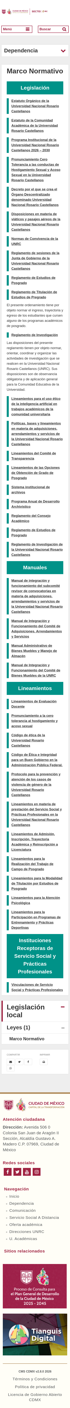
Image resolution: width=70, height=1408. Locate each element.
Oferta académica (25, 1224)
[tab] (35, 1011)
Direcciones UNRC (26, 1231)
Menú (7, 29)
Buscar (45, 29)
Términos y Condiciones (35, 1379)
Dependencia (21, 1203)
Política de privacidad (35, 1387)
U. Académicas (23, 1239)
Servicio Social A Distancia (34, 1217)
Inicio (14, 1196)
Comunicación (22, 1210)
